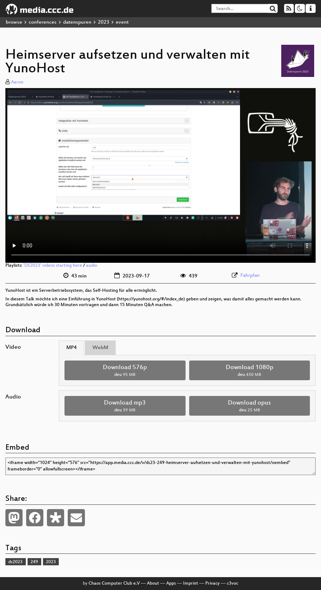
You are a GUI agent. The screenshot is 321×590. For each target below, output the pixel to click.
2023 (103, 22)
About (153, 583)
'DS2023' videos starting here (52, 265)
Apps (171, 583)
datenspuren (77, 22)
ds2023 (15, 562)
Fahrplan (250, 275)
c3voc (232, 583)
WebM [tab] (100, 348)
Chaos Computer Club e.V (114, 583)
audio (91, 265)
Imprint (190, 583)
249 (34, 562)
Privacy (212, 583)
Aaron (17, 82)
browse (14, 22)
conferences (43, 22)
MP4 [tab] (71, 348)
